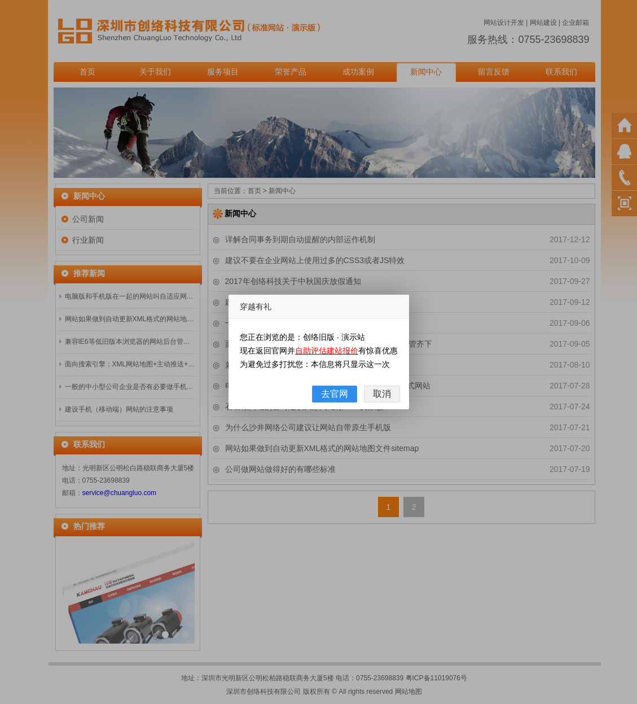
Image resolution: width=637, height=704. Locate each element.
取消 (382, 394)
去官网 (334, 394)
